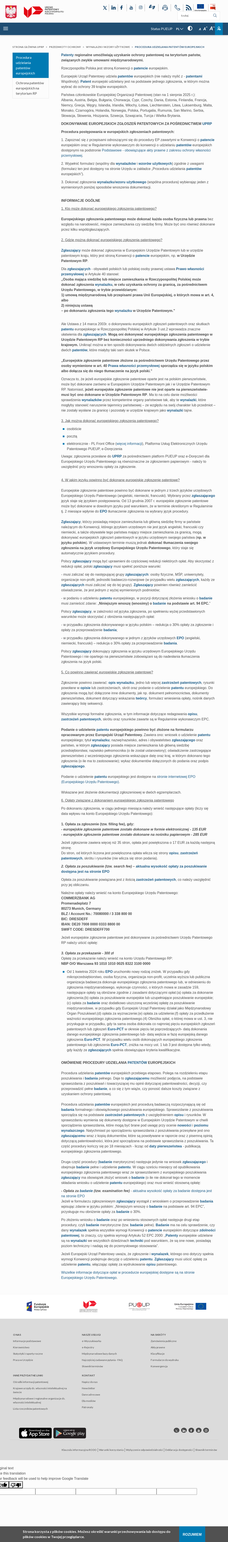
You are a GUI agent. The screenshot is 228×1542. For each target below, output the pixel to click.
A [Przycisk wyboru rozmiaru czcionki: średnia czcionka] (205, 29)
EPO (103, 511)
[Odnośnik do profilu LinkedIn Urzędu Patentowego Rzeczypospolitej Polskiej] (113, 7)
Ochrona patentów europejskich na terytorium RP (30, 88)
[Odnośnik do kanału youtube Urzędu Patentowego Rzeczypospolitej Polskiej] (199, 1430)
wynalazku (105, 182)
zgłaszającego (203, 496)
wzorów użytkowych (155, 163)
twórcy (141, 698)
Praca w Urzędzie (23, 1360)
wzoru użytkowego (131, 182)
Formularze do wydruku (165, 1360)
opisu (192, 714)
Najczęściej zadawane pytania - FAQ (102, 1360)
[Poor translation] (16, 1484)
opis (112, 682)
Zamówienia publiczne (164, 1341)
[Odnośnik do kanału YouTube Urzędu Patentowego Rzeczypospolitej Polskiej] (131, 7)
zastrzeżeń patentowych (181, 682)
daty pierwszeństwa (165, 1146)
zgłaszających (79, 269)
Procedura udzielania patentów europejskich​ (25, 65)
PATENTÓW (137, 1062)
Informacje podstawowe (27, 1341)
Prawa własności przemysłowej (134, 366)
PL (178, 29)
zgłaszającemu (137, 1078)
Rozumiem (192, 1534)
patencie (141, 68)
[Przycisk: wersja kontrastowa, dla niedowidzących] (190, 28)
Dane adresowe (91, 1394)
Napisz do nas (90, 1382)
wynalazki (188, 400)
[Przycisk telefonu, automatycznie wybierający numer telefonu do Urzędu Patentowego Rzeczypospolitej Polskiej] (177, 8)
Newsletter (88, 1388)
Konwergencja (159, 1366)
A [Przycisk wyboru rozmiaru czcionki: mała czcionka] (200, 29)
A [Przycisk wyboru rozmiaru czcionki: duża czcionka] (213, 28)
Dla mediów (89, 1400)
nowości (184, 1125)
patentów (125, 76)
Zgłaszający (71, 250)
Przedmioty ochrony (65, 47)
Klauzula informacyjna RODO (79, 1449)
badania (109, 630)
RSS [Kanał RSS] (188, 8)
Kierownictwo (21, 1347)
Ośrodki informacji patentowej (30, 1382)
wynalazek (78, 1230)
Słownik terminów (92, 1366)
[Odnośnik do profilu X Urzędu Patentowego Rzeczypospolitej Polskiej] (105, 7)
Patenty (67, 55)
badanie (205, 598)
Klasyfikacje (158, 1353)
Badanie (162, 1225)
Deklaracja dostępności (179, 1449)
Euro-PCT (116, 1029)
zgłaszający (81, 561)
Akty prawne (158, 1347)
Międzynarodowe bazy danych (99, 1353)
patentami (194, 76)
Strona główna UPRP (28, 47)
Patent (86, 81)
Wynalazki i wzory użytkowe (108, 47)
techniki (136, 1241)
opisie (86, 688)
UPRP (207, 124)
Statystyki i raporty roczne (28, 1353)
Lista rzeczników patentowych (30, 1408)
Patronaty (87, 1407)
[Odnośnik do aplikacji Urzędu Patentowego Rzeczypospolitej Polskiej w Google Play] (69, 1433)
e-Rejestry (88, 1347)
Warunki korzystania (111, 1449)
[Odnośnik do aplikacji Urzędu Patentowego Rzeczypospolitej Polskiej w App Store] (35, 1433)
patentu (67, 329)
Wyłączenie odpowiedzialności (144, 1449)
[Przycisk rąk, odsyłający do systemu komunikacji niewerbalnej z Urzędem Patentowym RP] (151, 7)
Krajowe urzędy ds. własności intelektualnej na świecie (40, 1390)
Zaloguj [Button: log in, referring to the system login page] (219, 29)
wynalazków (126, 163)
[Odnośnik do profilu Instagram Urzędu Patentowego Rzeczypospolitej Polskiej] (140, 7)
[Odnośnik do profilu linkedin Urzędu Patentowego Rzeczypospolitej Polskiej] (184, 1430)
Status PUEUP (161, 29)
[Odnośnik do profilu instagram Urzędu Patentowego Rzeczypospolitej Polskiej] (206, 1430)
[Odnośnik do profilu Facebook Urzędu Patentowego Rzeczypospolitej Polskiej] (122, 7)
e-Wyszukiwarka (91, 1341)
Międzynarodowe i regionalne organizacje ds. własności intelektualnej (39, 1400)
